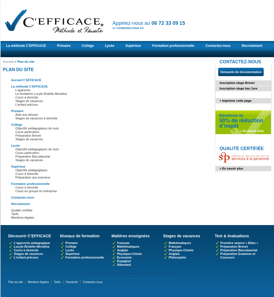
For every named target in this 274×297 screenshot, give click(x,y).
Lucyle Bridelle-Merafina (31, 246)
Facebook (72, 282)
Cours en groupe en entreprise (36, 191)
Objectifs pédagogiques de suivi (37, 128)
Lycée (109, 46)
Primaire (64, 46)
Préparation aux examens (32, 177)
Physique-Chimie (129, 253)
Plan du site (15, 282)
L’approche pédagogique (32, 243)
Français (123, 243)
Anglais (122, 250)
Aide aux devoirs (26, 114)
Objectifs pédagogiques (31, 170)
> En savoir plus (231, 168)
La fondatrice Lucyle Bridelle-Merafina (41, 93)
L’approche (22, 90)
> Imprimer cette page (235, 100)
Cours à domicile (26, 97)
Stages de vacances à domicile (36, 118)
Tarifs (14, 214)
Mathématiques (128, 246)
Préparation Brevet (28, 135)
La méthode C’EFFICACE (26, 46)
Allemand (124, 264)
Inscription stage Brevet (237, 82)
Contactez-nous (217, 46)
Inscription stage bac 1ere (239, 88)
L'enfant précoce (26, 257)
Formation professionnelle (173, 46)
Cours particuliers (27, 132)
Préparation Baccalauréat (32, 156)
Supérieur (133, 46)
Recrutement (252, 46)
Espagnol (124, 261)
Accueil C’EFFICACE (26, 80)
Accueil (8, 61)
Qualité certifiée (21, 210)
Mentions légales (22, 217)
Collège (88, 46)
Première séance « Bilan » (239, 243)
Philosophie (177, 257)
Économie (124, 257)
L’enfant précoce (26, 104)
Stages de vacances (29, 101)
